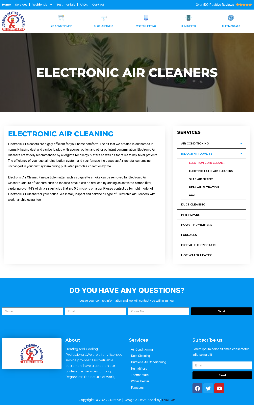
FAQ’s (84, 4)
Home (6, 4)
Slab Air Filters (201, 179)
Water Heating (146, 26)
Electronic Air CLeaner (207, 162)
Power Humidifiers (196, 225)
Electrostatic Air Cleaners (211, 170)
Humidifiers (188, 26)
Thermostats (231, 26)
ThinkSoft (168, 400)
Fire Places (190, 214)
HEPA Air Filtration (204, 187)
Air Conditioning (61, 26)
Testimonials (65, 4)
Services (21, 4)
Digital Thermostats (198, 245)
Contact (98, 4)
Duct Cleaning (103, 26)
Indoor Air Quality (196, 153)
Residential (42, 4)
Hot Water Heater (196, 255)
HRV (192, 195)
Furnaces (189, 235)
